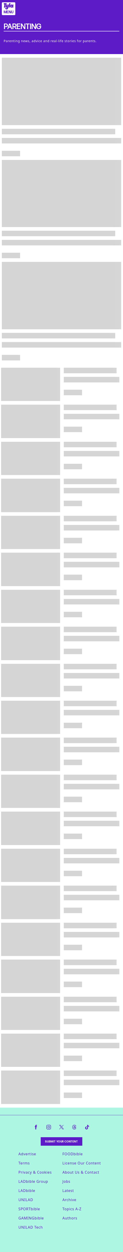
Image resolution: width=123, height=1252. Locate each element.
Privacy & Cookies (35, 1172)
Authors (69, 1218)
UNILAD (26, 1199)
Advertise (27, 1153)
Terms (24, 1163)
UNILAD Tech (31, 1227)
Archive (69, 1199)
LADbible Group (33, 1181)
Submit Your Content (61, 1141)
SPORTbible (29, 1208)
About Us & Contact (80, 1172)
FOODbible (72, 1153)
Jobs (66, 1181)
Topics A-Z (71, 1208)
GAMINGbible (31, 1218)
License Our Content (81, 1163)
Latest (68, 1190)
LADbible (27, 1190)
